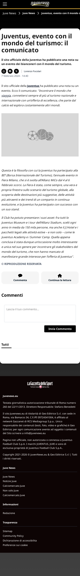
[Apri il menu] (5, 4)
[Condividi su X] (16, 71)
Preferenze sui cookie (15, 545)
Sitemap (7, 531)
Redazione (9, 513)
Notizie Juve (10, 481)
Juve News (9, 13)
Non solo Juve (11, 490)
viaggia (6, 95)
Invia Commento (60, 329)
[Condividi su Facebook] (10, 71)
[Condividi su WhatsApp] (3, 71)
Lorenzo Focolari (32, 71)
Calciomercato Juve (14, 485)
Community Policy (13, 535)
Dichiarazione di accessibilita (20, 540)
